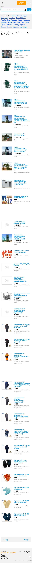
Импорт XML (4, 557)
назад (6, 540)
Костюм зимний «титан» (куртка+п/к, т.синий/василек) (22, 447)
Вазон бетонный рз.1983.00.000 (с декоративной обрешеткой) (19, 311)
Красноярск (14, 20)
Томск (14, 22)
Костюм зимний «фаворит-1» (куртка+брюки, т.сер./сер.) (21, 416)
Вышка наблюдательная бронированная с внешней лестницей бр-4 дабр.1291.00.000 (21, 66)
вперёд (26, 540)
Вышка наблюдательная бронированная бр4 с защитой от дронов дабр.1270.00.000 (21, 165)
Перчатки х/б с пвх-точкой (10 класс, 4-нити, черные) (20, 461)
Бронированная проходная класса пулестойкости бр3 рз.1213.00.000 (20, 182)
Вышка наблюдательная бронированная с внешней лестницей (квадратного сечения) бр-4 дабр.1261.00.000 (21, 84)
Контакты (3, 556)
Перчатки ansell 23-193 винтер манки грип (21, 475)
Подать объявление (22, 3)
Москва (14, 16)
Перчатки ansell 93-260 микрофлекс (21, 488)
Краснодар (3, 22)
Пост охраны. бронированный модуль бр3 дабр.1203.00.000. (19, 237)
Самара (27, 22)
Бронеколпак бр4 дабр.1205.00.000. (19, 134)
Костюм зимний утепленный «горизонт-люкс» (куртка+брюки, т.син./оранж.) (22, 432)
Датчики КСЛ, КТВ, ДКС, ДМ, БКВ (22, 264)
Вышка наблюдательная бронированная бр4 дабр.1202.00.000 (20, 149)
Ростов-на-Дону (5, 20)
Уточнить (25, 9)
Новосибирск (26, 20)
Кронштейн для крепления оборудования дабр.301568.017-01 (20, 279)
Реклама (2, 555)
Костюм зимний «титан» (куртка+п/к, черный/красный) (22, 340)
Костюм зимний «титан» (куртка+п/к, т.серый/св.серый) (22, 326)
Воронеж (22, 25)
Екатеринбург (4, 18)
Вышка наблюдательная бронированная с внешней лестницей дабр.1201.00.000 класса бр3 (22, 119)
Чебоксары (9, 25)
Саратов (3, 25)
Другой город (23, 27)
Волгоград (16, 25)
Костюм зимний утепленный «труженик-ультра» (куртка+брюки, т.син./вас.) (22, 384)
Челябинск (12, 18)
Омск (22, 22)
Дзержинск (16, 27)
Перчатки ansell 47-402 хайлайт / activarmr (21, 514)
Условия (2, 554)
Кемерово (3, 27)
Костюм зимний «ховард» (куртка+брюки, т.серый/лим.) (19, 400)
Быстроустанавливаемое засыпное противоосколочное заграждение (22, 295)
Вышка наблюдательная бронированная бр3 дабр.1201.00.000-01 (20, 101)
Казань (10, 22)
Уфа (18, 22)
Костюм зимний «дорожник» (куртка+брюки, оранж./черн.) (21, 356)
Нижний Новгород (21, 18)
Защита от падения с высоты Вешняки (21, 196)
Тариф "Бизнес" (4, 559)
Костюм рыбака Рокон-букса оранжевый (21, 251)
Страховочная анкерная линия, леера (22, 51)
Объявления (4, 32)
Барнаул (9, 27)
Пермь (20, 20)
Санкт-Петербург (22, 16)
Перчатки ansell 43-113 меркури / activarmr (21, 501)
